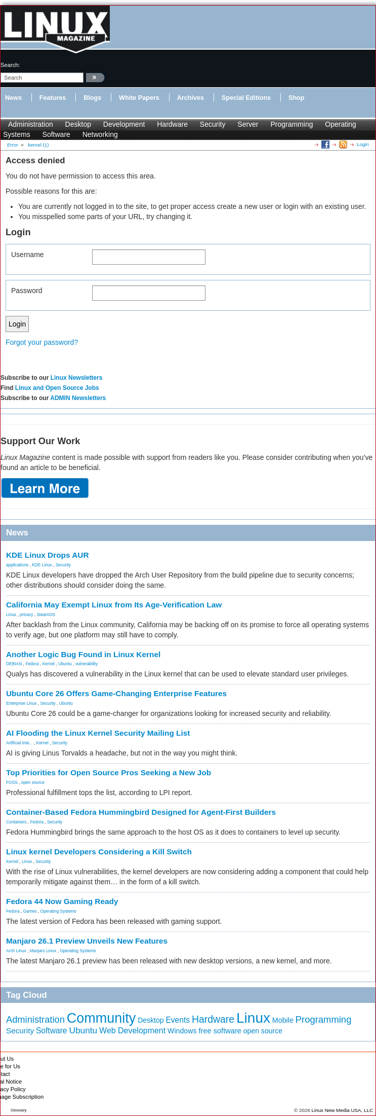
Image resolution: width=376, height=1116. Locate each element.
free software (219, 1031)
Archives (190, 97)
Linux (11, 614)
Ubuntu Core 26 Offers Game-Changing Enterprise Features (116, 693)
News (13, 97)
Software (56, 134)
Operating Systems (58, 911)
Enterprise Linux (21, 703)
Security (213, 124)
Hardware (172, 124)
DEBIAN (14, 663)
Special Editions (246, 97)
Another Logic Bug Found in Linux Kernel (83, 654)
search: (10, 65)
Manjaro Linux (43, 950)
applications (17, 564)
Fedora (32, 663)
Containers (16, 821)
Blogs (92, 97)
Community (101, 1018)
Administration (30, 124)
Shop (296, 97)
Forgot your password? (42, 342)
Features (52, 97)
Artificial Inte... (19, 742)
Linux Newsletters (77, 377)
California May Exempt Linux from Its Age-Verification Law (114, 604)
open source (33, 782)
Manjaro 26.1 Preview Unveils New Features (87, 941)
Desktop (78, 124)
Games (30, 911)
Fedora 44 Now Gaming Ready (62, 901)
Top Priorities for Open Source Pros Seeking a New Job (108, 772)
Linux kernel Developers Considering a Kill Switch (99, 851)
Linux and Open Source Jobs (57, 387)
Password (26, 290)
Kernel (49, 663)
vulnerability (86, 663)
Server (247, 124)
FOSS (12, 782)
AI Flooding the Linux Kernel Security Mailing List (98, 733)
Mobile (283, 1020)
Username (27, 254)
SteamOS (46, 614)
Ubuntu (65, 663)
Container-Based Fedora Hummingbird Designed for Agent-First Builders (141, 812)
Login (363, 144)
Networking (100, 134)
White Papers (139, 97)
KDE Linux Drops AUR (47, 555)
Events (177, 1020)
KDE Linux (42, 564)
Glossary (19, 1110)
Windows (182, 1031)
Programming (291, 124)
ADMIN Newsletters (78, 398)
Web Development (132, 1030)
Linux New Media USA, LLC (342, 1110)
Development (124, 124)
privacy (26, 614)
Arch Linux (16, 950)
